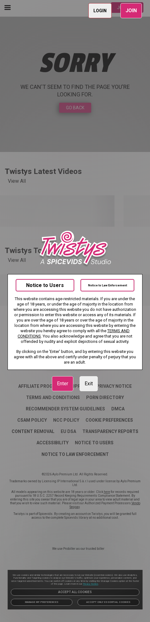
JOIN (131, 11)
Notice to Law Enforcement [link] (107, 285)
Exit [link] (89, 384)
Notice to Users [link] (45, 285)
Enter (62, 384)
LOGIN (100, 10)
